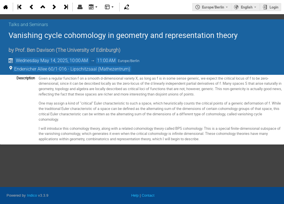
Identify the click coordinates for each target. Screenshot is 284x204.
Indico (32, 195)
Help (135, 195)
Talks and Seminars (28, 24)
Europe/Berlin (213, 7)
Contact (148, 195)
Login (274, 7)
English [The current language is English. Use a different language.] (246, 7)
